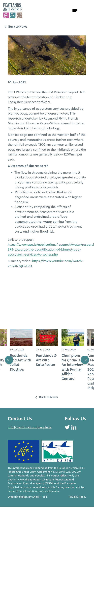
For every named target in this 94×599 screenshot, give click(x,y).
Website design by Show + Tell (27, 497)
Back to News (17, 27)
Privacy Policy (77, 497)
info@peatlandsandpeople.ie (29, 427)
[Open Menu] (70, 10)
